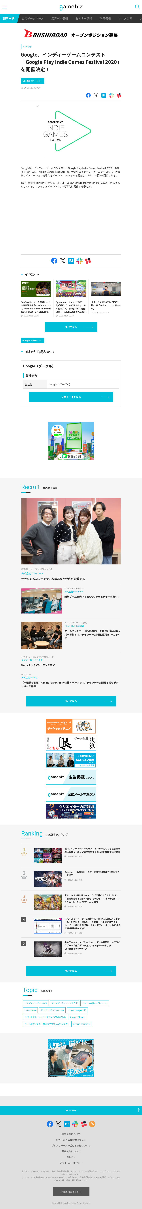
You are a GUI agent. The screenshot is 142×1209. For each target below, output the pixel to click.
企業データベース (33, 18)
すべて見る (71, 327)
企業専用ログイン (71, 1191)
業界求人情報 (59, 18)
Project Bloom (77, 1017)
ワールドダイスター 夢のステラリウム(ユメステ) (46, 1024)
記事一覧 (8, 18)
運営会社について (71, 1134)
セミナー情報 (84, 18)
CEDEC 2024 (30, 1010)
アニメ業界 (125, 18)
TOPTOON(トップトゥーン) (94, 1003)
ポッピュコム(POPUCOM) (52, 1010)
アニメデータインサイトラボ (65, 1003)
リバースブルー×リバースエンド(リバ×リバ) (45, 1017)
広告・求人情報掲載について (71, 1139)
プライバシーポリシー (71, 1162)
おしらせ (71, 1157)
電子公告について (71, 1151)
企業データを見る (71, 397)
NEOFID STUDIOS (81, 1024)
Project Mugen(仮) (77, 1010)
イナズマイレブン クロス (36, 1003)
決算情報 (105, 18)
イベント (27, 46)
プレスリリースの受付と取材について (71, 1145)
